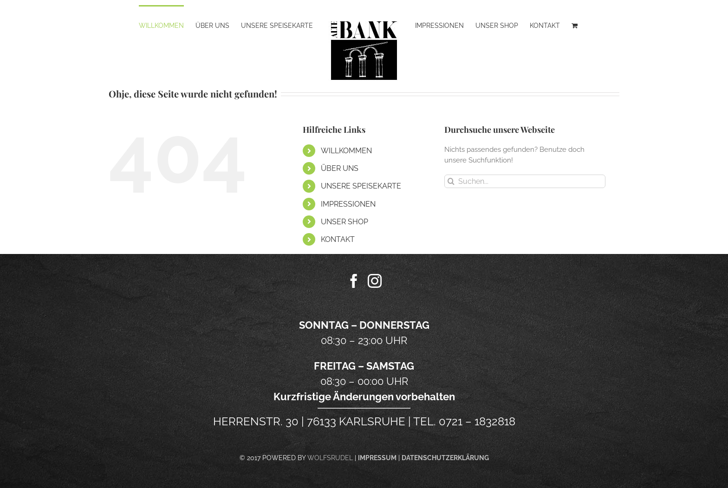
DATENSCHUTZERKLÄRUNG (445, 458)
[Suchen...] (524, 181)
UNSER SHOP (344, 221)
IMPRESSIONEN (348, 204)
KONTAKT (338, 239)
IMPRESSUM (377, 458)
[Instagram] (375, 281)
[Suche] (451, 181)
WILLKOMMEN (346, 150)
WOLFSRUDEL (330, 458)
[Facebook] (354, 281)
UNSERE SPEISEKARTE (361, 186)
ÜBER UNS (339, 168)
